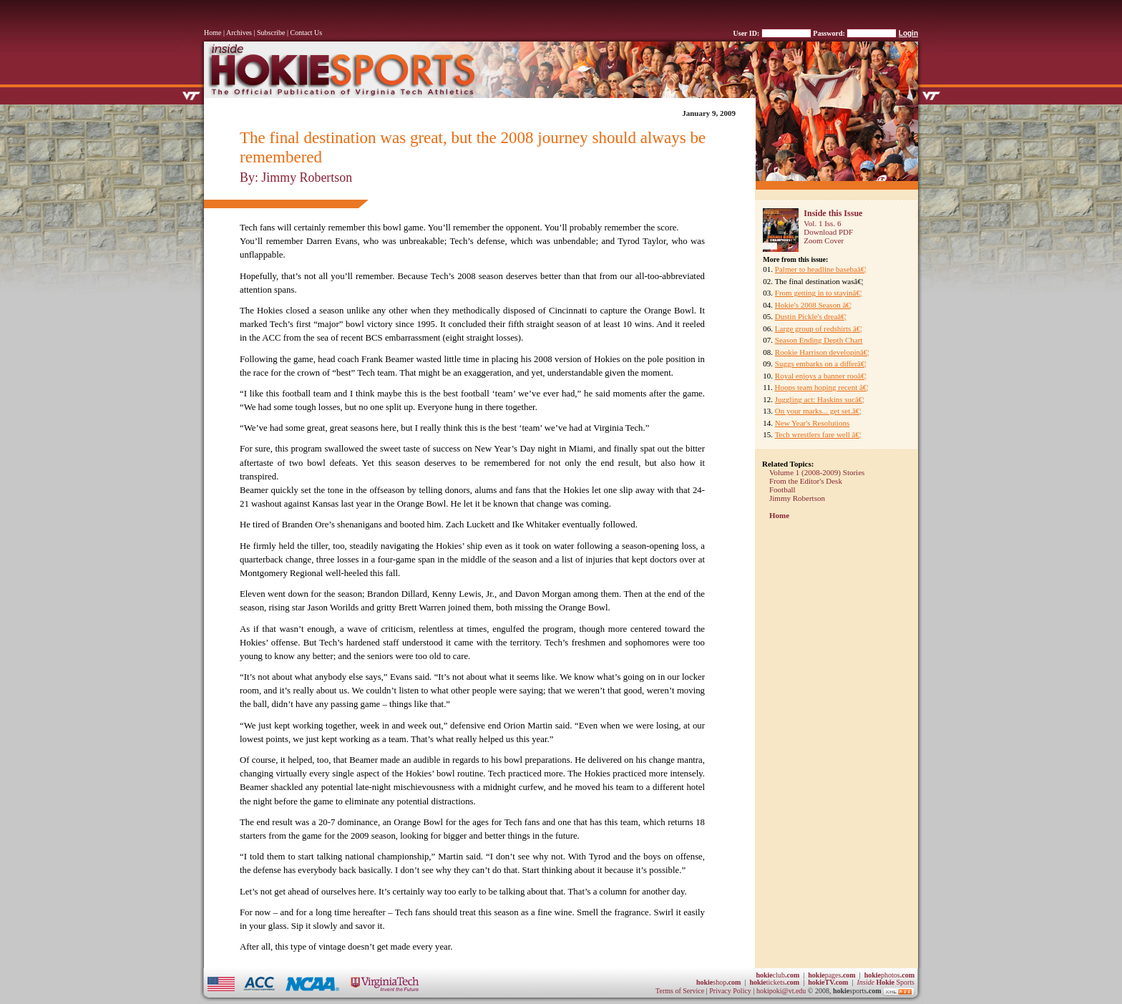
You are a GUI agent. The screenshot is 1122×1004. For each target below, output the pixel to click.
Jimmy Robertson (797, 498)
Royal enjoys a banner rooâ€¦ (821, 375)
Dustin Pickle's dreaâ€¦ (811, 316)
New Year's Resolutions (812, 423)
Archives (239, 32)
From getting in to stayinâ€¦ (818, 292)
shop (718, 982)
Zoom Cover (824, 240)
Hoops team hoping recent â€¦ (821, 387)
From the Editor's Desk (805, 481)
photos (889, 975)
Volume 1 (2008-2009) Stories (816, 472)
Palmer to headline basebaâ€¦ (821, 269)
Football (782, 489)
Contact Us (307, 32)
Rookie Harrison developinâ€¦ (822, 352)
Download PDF (828, 232)
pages (831, 975)
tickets (774, 982)
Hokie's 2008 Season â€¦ (813, 305)
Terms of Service (679, 991)
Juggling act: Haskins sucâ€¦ (819, 399)
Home (212, 32)
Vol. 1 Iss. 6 (822, 223)
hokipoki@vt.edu (781, 991)
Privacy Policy (731, 991)
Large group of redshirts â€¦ (818, 328)
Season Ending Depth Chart (819, 340)
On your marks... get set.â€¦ (818, 410)
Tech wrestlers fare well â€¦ (818, 434)
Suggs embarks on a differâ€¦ (821, 363)
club (777, 975)
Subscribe (271, 32)
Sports (885, 982)
